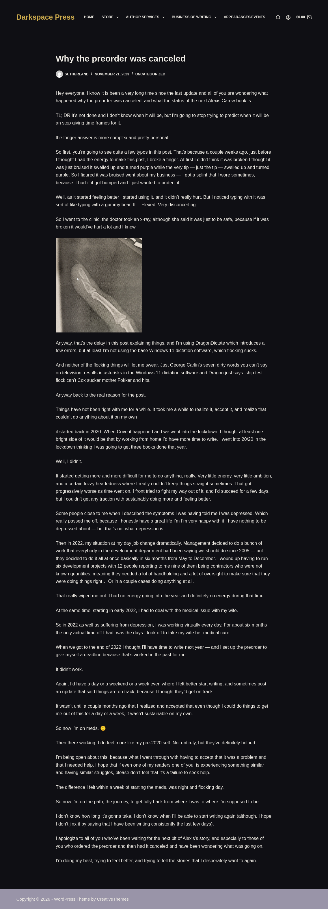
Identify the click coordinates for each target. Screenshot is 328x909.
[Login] (288, 17)
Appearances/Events (244, 17)
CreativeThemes (113, 899)
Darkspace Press (45, 17)
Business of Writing (195, 17)
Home (89, 17)
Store (111, 17)
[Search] (278, 17)
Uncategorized (150, 74)
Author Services (146, 17)
